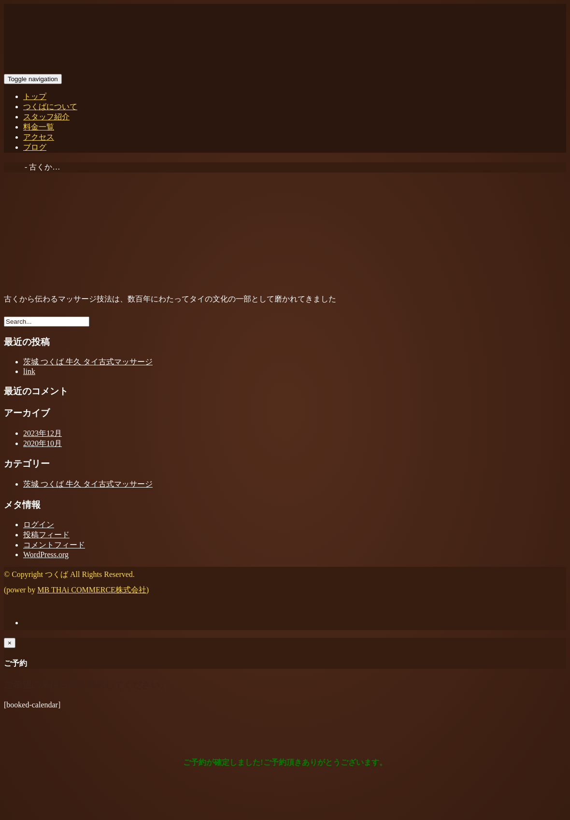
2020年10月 (42, 443)
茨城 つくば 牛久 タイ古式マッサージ (88, 362)
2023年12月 (42, 433)
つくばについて (50, 106)
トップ (34, 96)
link (29, 371)
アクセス (38, 137)
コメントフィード (54, 545)
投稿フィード (46, 535)
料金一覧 (38, 127)
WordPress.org (46, 554)
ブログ (34, 147)
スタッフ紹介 (46, 117)
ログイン (38, 524)
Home (13, 167)
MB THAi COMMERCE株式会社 (91, 590)
